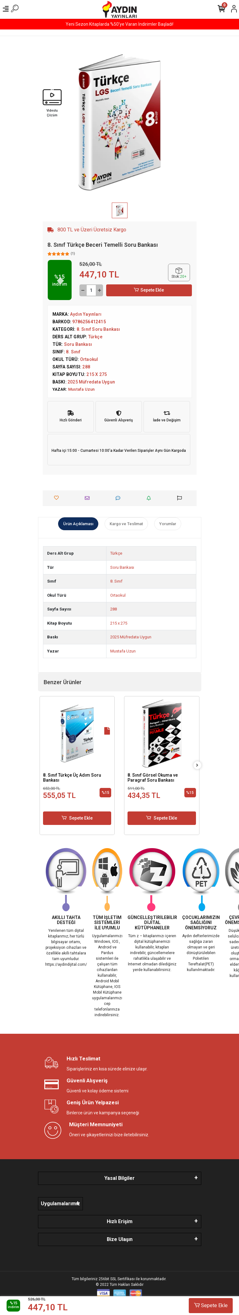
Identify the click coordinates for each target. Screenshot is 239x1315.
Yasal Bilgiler (119, 1178)
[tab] (78, 524)
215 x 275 (118, 623)
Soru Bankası (122, 567)
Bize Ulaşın (120, 1239)
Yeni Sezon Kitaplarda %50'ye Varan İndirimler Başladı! (119, 24)
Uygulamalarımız (60, 1204)
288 (113, 609)
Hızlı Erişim (120, 1221)
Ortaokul (118, 595)
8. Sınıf (116, 581)
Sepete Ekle (149, 290)
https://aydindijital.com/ (66, 964)
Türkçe (116, 553)
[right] (197, 765)
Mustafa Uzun (123, 651)
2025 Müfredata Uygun (130, 637)
